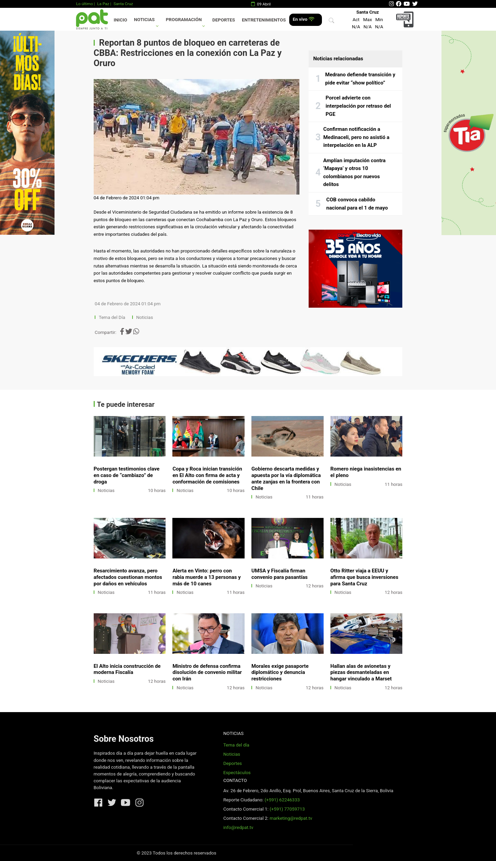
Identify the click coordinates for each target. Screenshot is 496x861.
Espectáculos (236, 772)
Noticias (144, 19)
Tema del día (236, 745)
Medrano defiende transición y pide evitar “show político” (360, 79)
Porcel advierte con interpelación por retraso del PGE (358, 106)
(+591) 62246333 (282, 799)
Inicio (120, 19)
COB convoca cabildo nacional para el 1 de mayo (357, 204)
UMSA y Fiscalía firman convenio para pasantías (279, 574)
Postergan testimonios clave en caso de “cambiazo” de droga (126, 475)
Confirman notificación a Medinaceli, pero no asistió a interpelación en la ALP (356, 137)
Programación (184, 19)
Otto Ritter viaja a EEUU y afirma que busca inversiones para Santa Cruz (364, 577)
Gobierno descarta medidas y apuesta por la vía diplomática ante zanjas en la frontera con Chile (286, 478)
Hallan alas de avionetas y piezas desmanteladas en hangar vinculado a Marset (361, 672)
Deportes (223, 19)
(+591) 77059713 (287, 809)
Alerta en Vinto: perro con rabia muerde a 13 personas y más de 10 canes (206, 577)
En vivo (303, 19)
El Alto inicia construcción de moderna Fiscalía (127, 669)
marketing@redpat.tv (290, 818)
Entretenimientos (264, 19)
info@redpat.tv (238, 827)
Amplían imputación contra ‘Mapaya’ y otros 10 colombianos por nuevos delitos (354, 172)
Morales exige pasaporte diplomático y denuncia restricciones (280, 672)
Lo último (84, 3)
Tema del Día (112, 317)
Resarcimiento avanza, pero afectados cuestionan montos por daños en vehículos (128, 577)
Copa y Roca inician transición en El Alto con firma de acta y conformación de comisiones (207, 475)
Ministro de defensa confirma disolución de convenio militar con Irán (207, 672)
